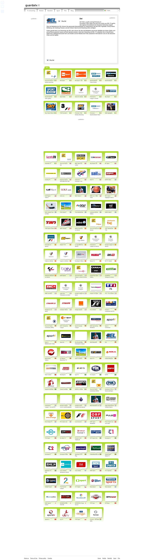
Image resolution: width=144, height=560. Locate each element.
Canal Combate (64, 389)
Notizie (41, 10)
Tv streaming (31, 10)
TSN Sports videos (49, 228)
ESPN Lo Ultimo (79, 389)
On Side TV (63, 438)
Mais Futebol (48, 374)
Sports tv (47, 519)
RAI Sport (62, 80)
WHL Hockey (63, 228)
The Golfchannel (79, 212)
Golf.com (62, 196)
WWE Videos (108, 212)
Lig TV (61, 519)
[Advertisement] (49, 1)
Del (106, 342)
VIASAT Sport (48, 486)
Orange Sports (78, 309)
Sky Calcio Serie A (49, 113)
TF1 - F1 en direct (109, 293)
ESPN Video (108, 179)
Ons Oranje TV (48, 421)
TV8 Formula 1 (63, 113)
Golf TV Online (78, 358)
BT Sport (107, 163)
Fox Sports (92, 374)
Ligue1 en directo (64, 261)
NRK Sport (92, 470)
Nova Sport (93, 486)
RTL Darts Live (63, 421)
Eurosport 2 (48, 454)
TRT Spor (92, 503)
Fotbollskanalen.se (94, 454)
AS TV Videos (108, 261)
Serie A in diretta (79, 96)
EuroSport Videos (79, 261)
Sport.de (62, 342)
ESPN (106, 374)
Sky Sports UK (93, 163)
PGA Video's (63, 212)
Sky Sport (107, 96)
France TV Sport (94, 293)
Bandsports (63, 374)
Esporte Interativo (49, 389)
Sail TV (92, 179)
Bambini (50, 10)
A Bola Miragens (109, 358)
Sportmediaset (108, 80)
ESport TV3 (63, 244)
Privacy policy (42, 558)
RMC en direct (48, 293)
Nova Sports (108, 486)
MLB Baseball (93, 342)
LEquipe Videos (64, 309)
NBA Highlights (108, 113)
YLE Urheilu (78, 470)
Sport (58, 10)
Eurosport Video (64, 454)
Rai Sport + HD (78, 80)
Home (99, 558)
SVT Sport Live (93, 438)
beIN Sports (63, 275)
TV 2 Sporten (108, 470)
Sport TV (92, 358)
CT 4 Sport (77, 486)
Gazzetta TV (48, 163)
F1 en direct (93, 309)
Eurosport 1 (108, 438)
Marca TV (92, 261)
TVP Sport (77, 519)
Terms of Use (33, 558)
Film (65, 10)
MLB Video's (78, 196)
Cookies (50, 558)
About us (26, 558)
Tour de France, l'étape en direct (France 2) (81, 277)
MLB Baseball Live (94, 405)
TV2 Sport (47, 438)
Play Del (52, 60)
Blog (72, 10)
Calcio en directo (49, 261)
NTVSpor (107, 503)
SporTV (77, 374)
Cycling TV (47, 179)
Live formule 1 (78, 421)
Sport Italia (62, 96)
